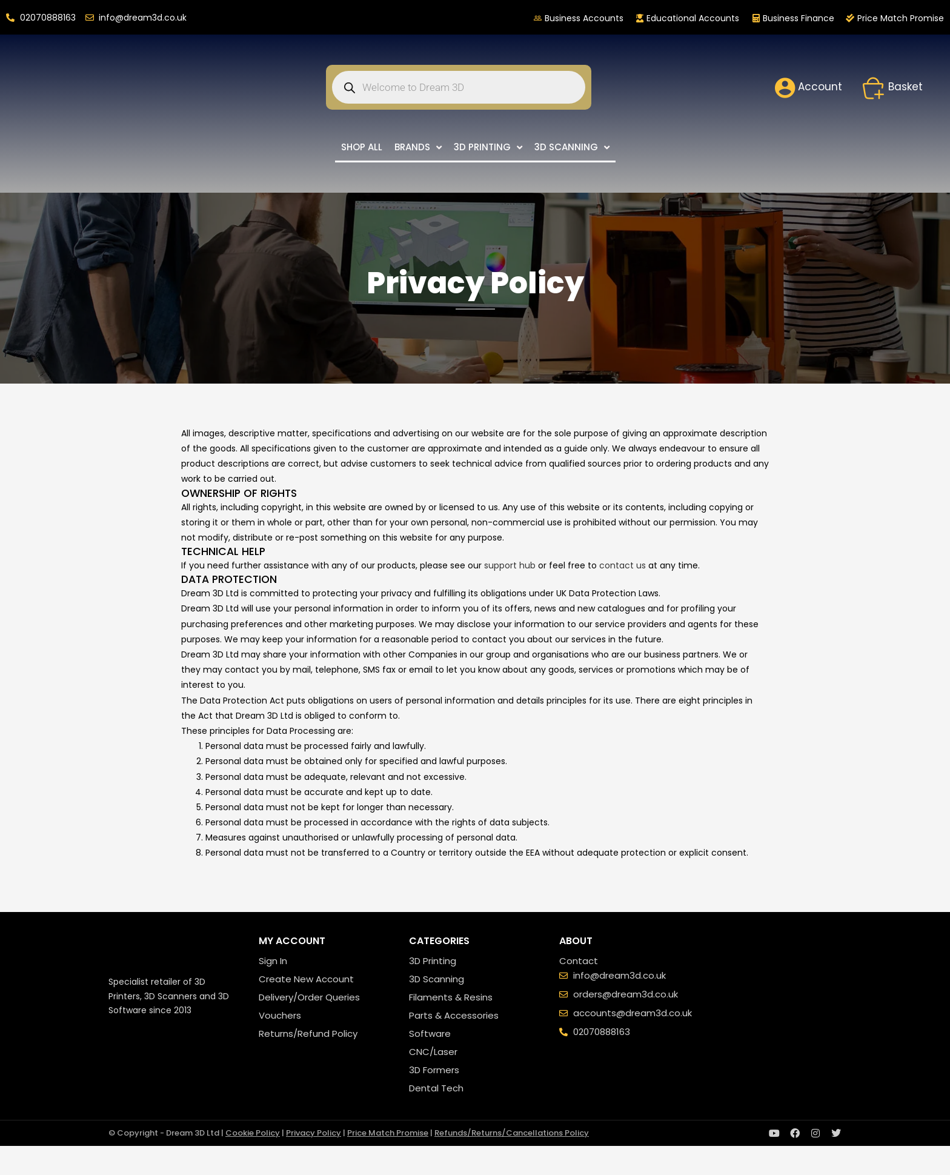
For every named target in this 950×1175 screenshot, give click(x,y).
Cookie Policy (252, 1133)
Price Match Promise (387, 1133)
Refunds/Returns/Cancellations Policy (511, 1133)
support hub (510, 565)
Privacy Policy (313, 1133)
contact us (622, 565)
